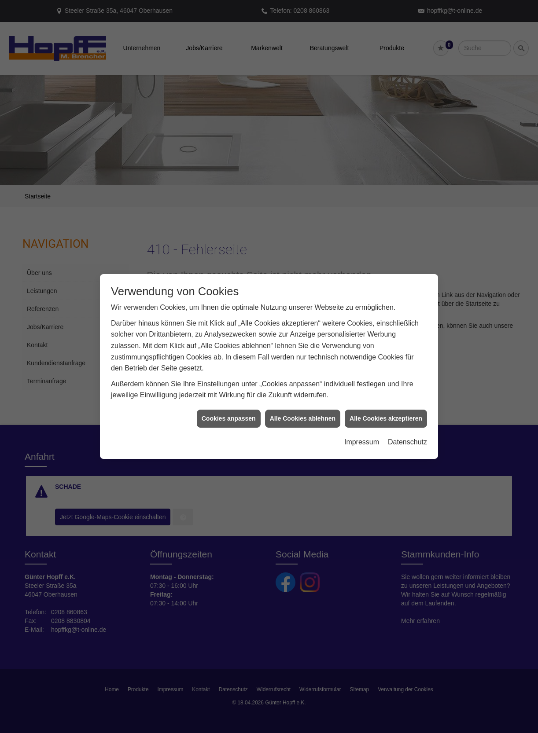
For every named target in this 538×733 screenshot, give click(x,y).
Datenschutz (407, 436)
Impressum (361, 436)
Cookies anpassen (229, 412)
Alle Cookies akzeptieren (386, 412)
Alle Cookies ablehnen (302, 412)
